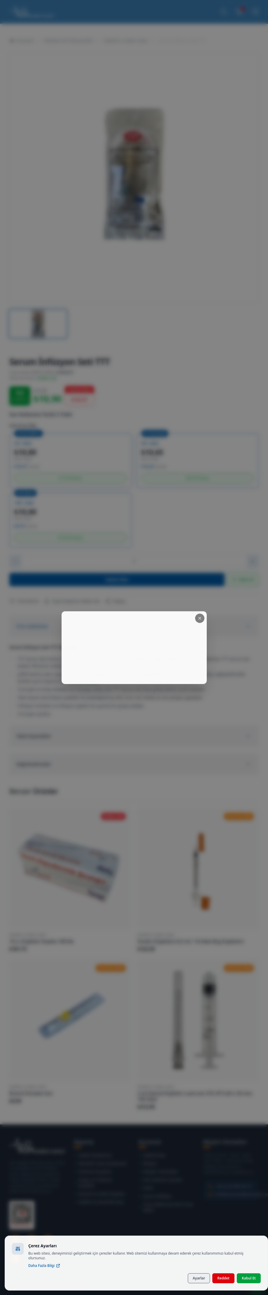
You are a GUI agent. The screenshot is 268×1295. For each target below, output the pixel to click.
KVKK (146, 1188)
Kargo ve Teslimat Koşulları (93, 1182)
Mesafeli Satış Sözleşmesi (100, 1163)
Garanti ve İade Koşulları (99, 1194)
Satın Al (243, 579)
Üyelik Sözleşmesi (93, 1155)
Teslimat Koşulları (93, 1171)
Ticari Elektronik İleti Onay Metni (166, 1207)
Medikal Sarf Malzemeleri (68, 40)
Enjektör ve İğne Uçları (126, 40)
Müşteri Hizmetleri (159, 1171)
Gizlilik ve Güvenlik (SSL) (99, 1202)
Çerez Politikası (155, 1196)
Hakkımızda (152, 1155)
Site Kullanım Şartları (161, 1179)
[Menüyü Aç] (256, 11)
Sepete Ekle (116, 579)
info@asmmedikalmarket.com (238, 1194)
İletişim (148, 1163)
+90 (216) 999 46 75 (233, 1186)
